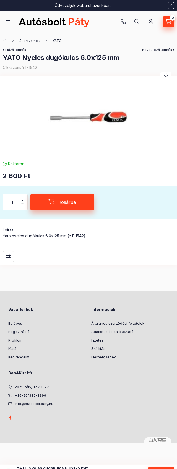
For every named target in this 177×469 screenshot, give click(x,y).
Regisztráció (19, 331)
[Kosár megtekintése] (168, 21)
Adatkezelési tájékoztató (112, 331)
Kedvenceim (18, 357)
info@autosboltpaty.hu (34, 403)
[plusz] (22, 198)
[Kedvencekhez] (165, 75)
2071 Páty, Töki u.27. (32, 387)
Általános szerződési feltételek (117, 323)
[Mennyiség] (12, 202)
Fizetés (97, 340)
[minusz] (22, 206)
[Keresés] (136, 21)
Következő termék (157, 50)
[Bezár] (171, 5)
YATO (57, 41)
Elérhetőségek (103, 357)
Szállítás (98, 348)
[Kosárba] (62, 202)
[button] (88, 117)
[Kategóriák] (8, 22)
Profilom (15, 340)
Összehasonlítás (8, 256)
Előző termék (15, 50)
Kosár (13, 348)
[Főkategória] (5, 40)
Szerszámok (29, 41)
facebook (9, 417)
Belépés (15, 323)
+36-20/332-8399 (123, 22)
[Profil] (150, 21)
